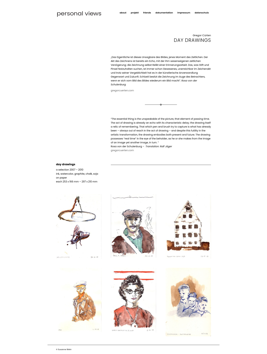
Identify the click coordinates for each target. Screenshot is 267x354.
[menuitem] (123, 13)
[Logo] (84, 13)
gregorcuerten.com (122, 90)
